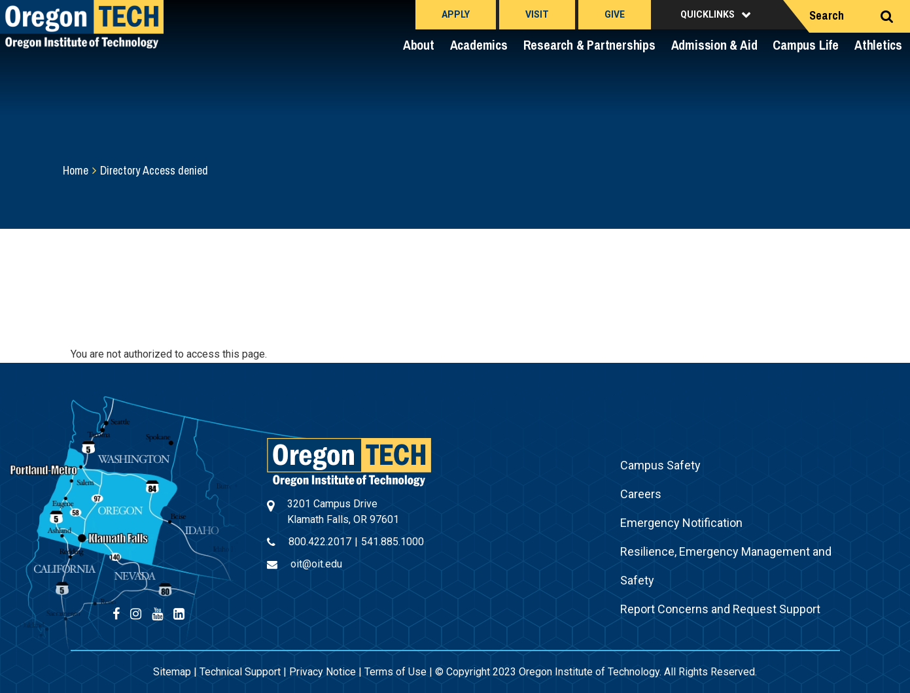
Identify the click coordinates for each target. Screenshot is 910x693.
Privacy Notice (322, 672)
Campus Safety (660, 465)
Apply (456, 14)
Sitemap (172, 672)
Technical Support (240, 672)
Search (826, 15)
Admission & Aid (714, 45)
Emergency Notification (681, 523)
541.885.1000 (392, 541)
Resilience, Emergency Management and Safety (725, 566)
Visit (537, 14)
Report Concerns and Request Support (720, 609)
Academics (479, 45)
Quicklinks (707, 14)
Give (614, 14)
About (418, 45)
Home (75, 170)
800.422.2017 (320, 541)
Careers (640, 494)
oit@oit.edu (316, 564)
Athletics (878, 45)
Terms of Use (395, 672)
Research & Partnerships (589, 45)
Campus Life (806, 45)
